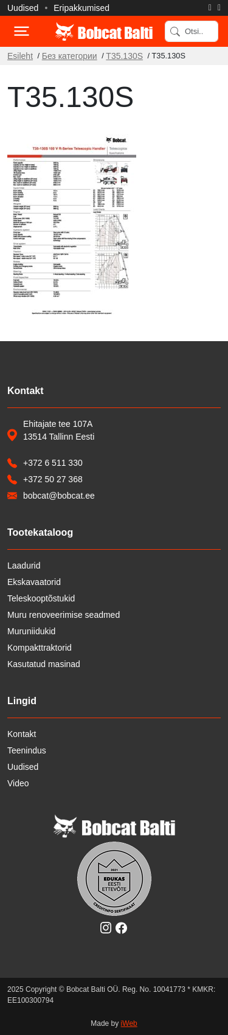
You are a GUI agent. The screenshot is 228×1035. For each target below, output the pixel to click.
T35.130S (124, 56)
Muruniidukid (31, 631)
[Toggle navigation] (21, 31)
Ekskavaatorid (34, 582)
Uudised (22, 8)
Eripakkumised (81, 8)
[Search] (191, 31)
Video (18, 783)
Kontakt (21, 734)
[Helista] (210, 8)
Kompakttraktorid (39, 647)
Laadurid (24, 565)
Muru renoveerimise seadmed (63, 615)
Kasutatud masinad (43, 664)
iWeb (129, 1023)
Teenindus (26, 750)
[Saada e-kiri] (219, 8)
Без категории (69, 56)
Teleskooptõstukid (41, 598)
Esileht (20, 56)
